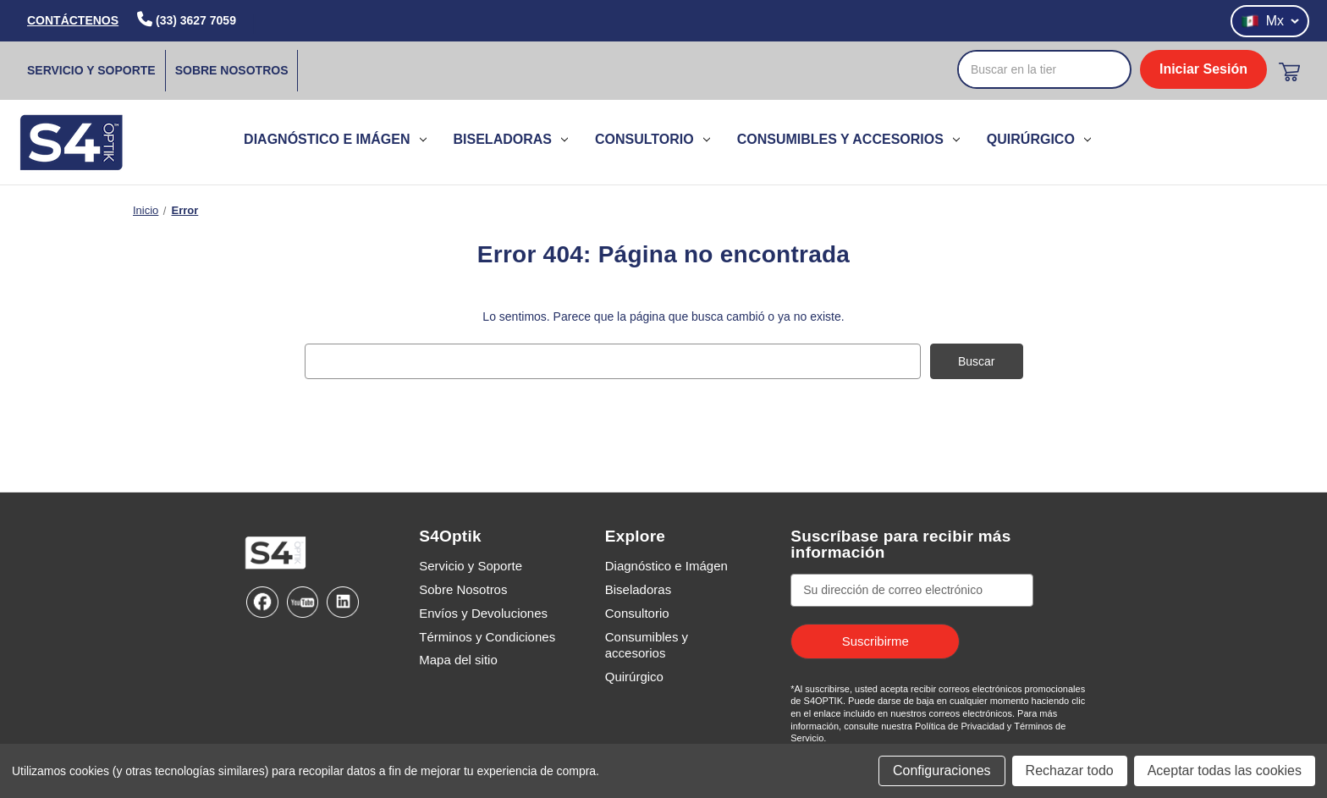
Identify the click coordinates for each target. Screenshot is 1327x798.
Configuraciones (942, 770)
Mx (1270, 21)
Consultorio (652, 139)
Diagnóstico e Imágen (335, 139)
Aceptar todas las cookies (1225, 770)
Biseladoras (511, 139)
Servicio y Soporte (91, 70)
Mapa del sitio (458, 659)
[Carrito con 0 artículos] (1289, 72)
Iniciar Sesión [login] (1203, 69)
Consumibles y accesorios (848, 139)
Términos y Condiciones (487, 636)
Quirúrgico (1039, 139)
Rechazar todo (1070, 770)
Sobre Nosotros (232, 70)
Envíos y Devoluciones (483, 612)
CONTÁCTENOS (72, 20)
